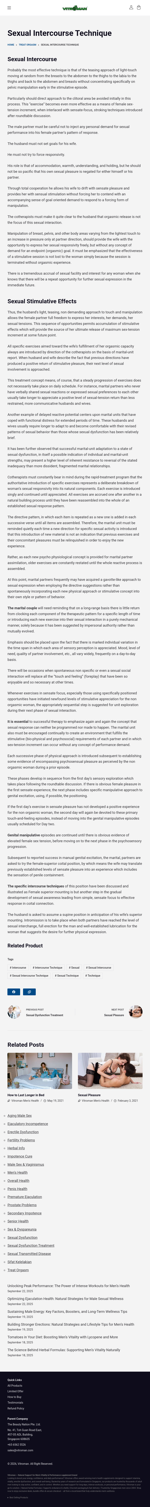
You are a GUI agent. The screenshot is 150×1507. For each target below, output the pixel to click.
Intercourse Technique (47, 967)
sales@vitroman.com (20, 1450)
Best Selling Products (19, 1497)
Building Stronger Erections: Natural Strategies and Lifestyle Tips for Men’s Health (70, 1324)
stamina (136, 1478)
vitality (10, 1482)
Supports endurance (52, 1488)
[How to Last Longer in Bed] (39, 1071)
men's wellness (108, 1491)
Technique (92, 975)
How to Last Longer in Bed (25, 1095)
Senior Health (18, 1221)
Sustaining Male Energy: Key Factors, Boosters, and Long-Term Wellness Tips (67, 1311)
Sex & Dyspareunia (21, 1229)
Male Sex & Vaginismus (25, 1164)
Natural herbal (27, 1488)
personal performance (115, 1485)
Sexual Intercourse (98, 967)
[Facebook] (13, 992)
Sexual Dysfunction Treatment (30, 1245)
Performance (55, 1475)
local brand (76, 1491)
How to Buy (14, 1397)
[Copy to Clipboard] (29, 992)
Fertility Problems (21, 1140)
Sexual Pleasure (89, 1095)
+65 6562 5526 (16, 1444)
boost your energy (25, 1478)
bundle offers (39, 1491)
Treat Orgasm (18, 1270)
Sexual (74, 967)
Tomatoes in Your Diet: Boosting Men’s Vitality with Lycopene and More (62, 1337)
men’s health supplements (103, 1478)
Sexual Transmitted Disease (29, 1254)
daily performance (55, 1478)
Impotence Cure (19, 1156)
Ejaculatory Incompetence (27, 1124)
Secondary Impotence (24, 1213)
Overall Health (18, 1181)
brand (74, 1475)
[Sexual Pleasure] (110, 1071)
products (109, 1482)
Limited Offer (15, 1391)
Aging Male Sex (19, 1116)
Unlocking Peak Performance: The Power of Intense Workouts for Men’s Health (68, 1286)
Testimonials (15, 1402)
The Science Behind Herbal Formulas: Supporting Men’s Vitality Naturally (63, 1350)
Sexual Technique (67, 975)
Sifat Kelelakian (19, 1262)
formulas (38, 1488)
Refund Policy (15, 1408)
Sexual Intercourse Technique (29, 975)
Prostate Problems (22, 1205)
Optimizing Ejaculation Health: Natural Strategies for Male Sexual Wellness (65, 1299)
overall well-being (43, 1482)
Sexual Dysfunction (22, 1237)
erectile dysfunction (22, 1482)
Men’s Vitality (41, 1475)
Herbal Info (16, 1148)
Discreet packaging (78, 1488)
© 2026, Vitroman (18, 1463)
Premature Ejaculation (24, 1197)
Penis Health (17, 1189)
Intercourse (18, 967)
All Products (14, 1385)
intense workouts (95, 1485)
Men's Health (17, 1172)
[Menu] (9, 8)
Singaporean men (118, 1488)
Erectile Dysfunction (22, 1132)
